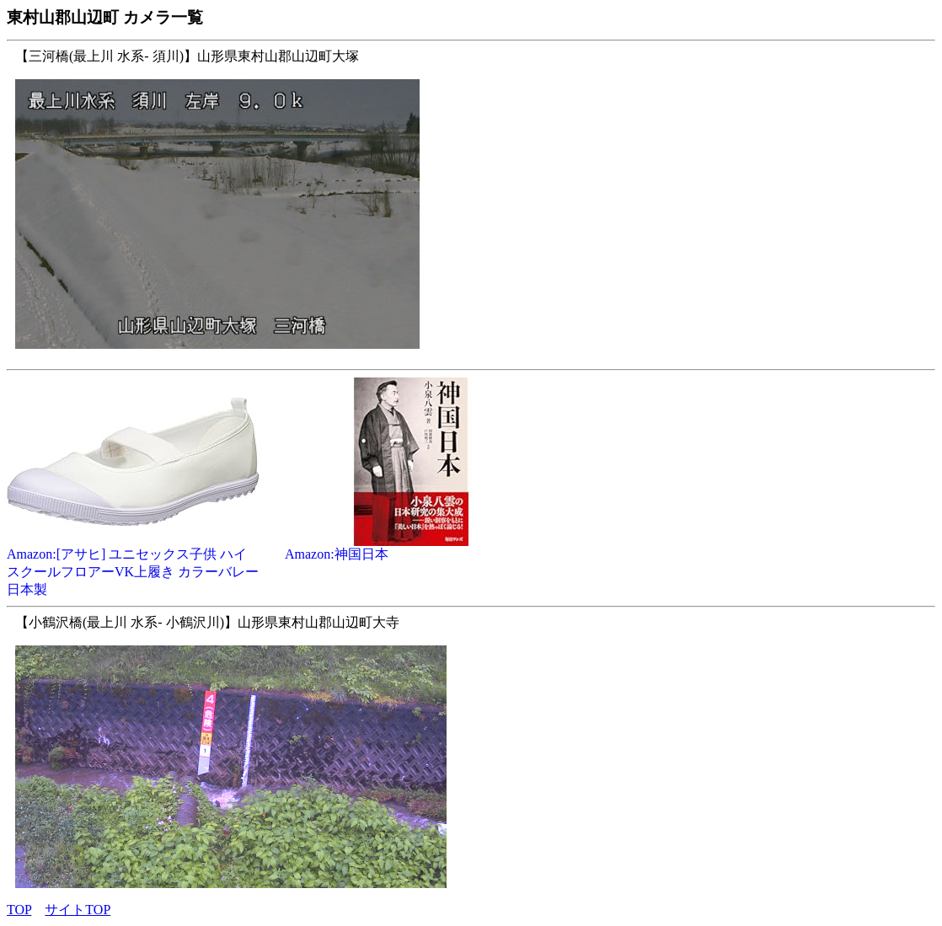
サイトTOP (77, 909)
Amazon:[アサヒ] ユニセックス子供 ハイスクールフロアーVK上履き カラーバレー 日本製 (133, 565)
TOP (19, 909)
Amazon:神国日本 (411, 547)
